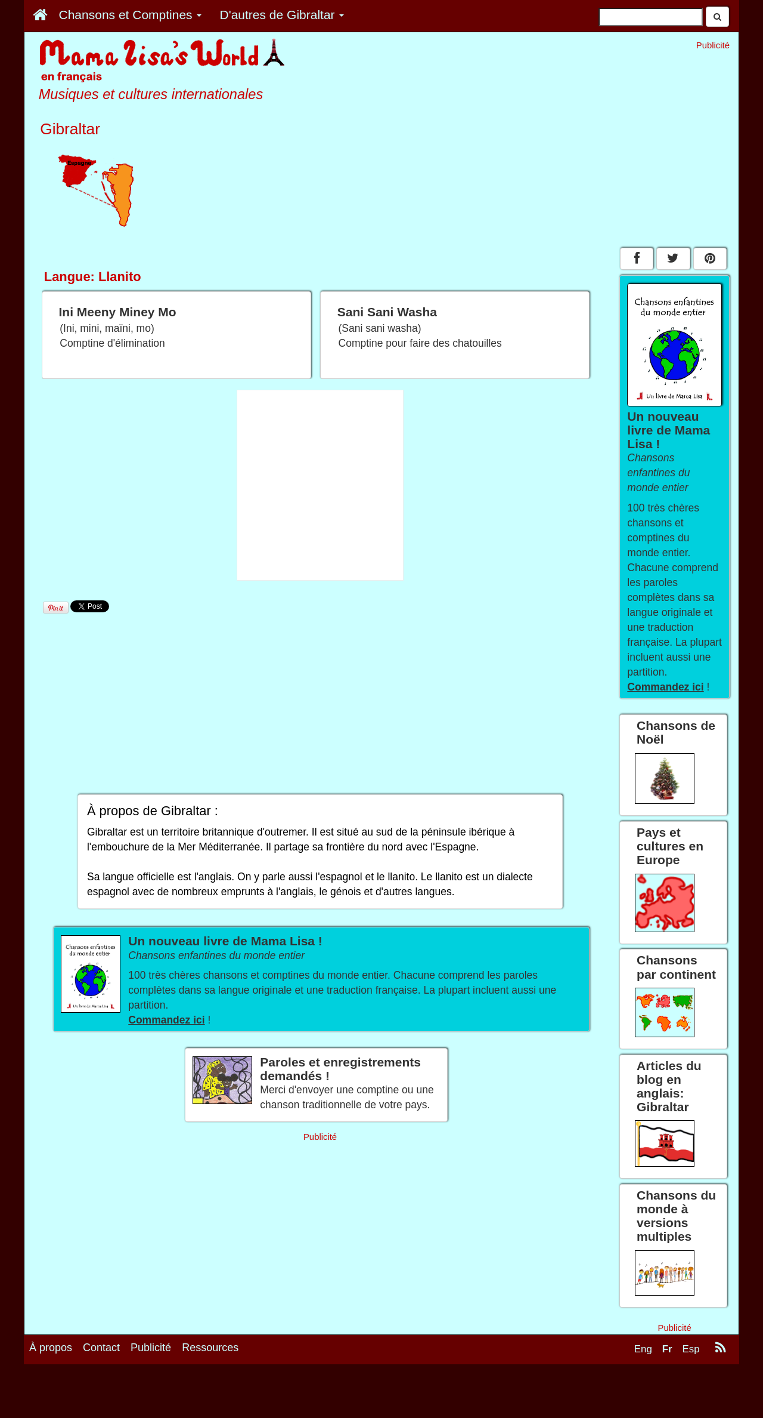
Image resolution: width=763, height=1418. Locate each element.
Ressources (210, 1348)
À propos (50, 1348)
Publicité (151, 1348)
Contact (101, 1348)
